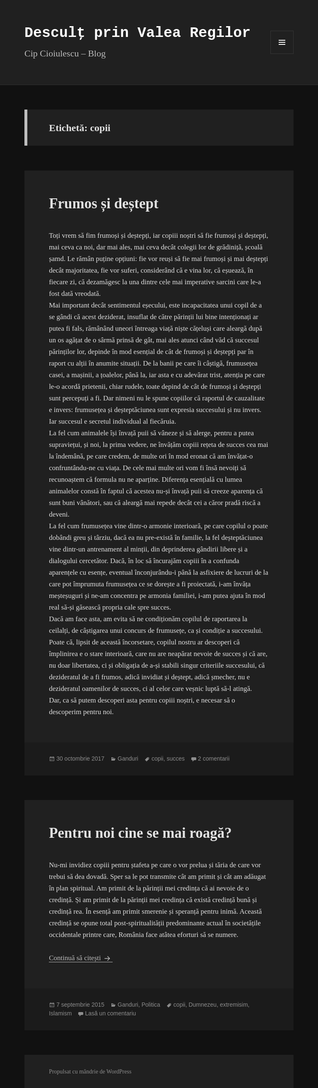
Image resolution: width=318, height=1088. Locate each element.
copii (158, 758)
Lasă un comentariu (110, 1013)
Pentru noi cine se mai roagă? (140, 833)
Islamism (60, 1013)
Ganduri (128, 758)
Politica (151, 1004)
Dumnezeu (202, 1004)
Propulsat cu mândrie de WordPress (90, 1071)
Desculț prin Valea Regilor (137, 33)
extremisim (234, 1004)
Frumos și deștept (103, 203)
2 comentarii (213, 758)
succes (176, 758)
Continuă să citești (81, 958)
